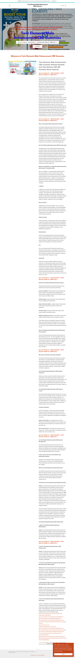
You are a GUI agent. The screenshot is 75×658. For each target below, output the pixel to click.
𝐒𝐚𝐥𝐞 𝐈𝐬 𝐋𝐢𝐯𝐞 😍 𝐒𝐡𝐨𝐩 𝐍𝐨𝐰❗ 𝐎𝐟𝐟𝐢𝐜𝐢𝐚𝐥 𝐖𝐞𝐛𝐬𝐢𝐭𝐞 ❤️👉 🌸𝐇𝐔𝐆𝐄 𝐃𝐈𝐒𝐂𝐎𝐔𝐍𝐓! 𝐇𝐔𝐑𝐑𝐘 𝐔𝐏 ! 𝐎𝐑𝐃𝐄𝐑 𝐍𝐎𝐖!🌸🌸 (37, 42)
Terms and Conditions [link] (40, 655)
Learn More (54, 1)
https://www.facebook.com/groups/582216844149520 (50, 618)
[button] (10, 5)
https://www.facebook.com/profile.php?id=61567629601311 (51, 616)
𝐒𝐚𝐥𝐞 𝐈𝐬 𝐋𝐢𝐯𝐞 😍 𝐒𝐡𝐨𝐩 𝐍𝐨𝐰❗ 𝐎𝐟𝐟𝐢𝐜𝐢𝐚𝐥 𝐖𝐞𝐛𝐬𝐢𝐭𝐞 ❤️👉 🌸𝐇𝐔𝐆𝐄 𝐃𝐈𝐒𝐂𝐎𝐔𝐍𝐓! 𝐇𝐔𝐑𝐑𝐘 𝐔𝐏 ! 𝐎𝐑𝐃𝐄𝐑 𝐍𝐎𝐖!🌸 (52, 643)
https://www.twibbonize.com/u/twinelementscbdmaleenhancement (52, 629)
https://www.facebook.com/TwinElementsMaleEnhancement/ (51, 620)
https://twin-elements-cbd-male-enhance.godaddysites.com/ (51, 628)
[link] (37, 6)
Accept (63, 654)
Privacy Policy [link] (33, 655)
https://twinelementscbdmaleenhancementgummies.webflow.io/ (52, 636)
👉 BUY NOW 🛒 (37, 46)
